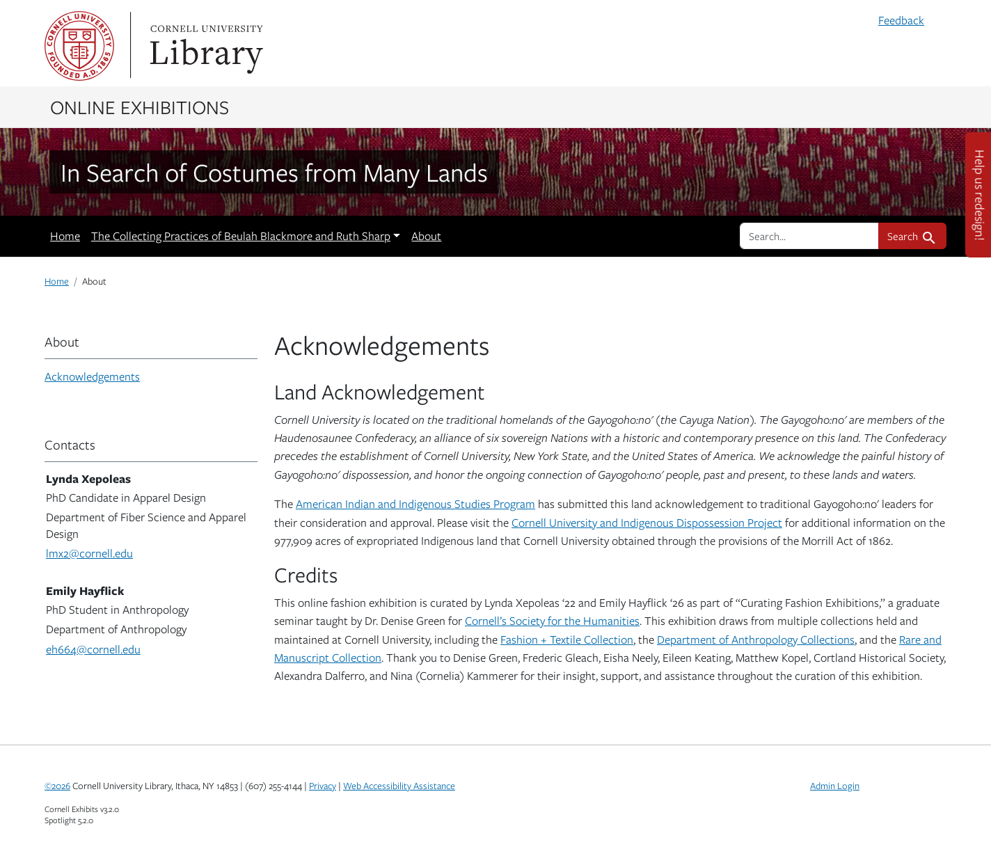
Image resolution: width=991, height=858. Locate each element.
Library (204, 46)
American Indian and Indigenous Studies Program (415, 503)
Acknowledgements (92, 376)
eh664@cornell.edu (93, 649)
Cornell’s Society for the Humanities (552, 620)
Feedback (901, 20)
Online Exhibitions (139, 106)
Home (65, 236)
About (426, 236)
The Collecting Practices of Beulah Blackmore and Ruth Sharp (240, 236)
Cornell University (79, 46)
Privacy (322, 785)
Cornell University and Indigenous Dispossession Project (647, 522)
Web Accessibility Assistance (399, 785)
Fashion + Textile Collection (566, 639)
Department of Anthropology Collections (756, 639)
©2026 (57, 785)
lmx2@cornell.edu (89, 553)
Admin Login (834, 785)
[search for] (809, 236)
